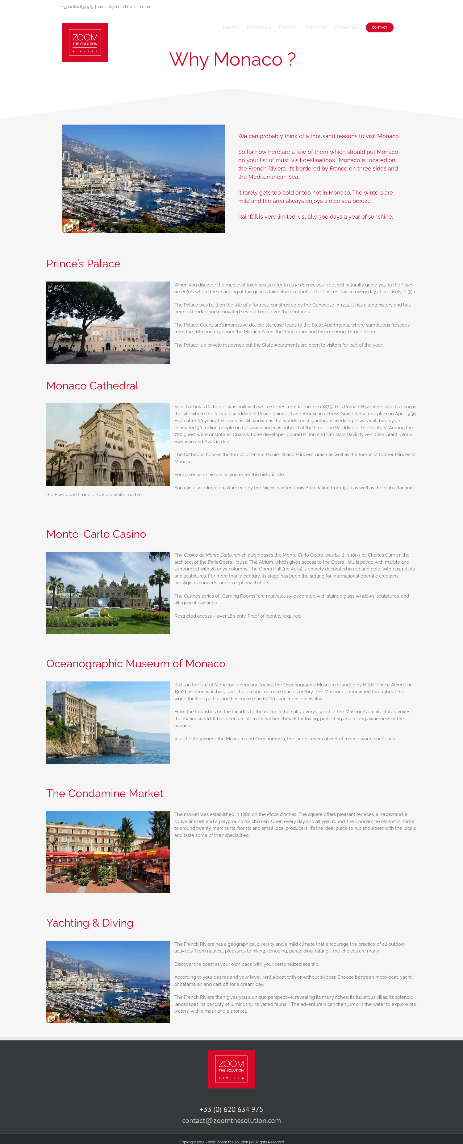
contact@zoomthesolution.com (124, 7)
